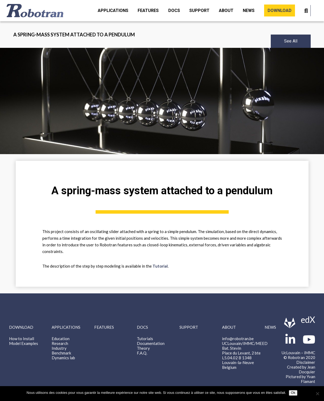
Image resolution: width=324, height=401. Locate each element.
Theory (143, 348)
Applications (113, 10)
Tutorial (160, 266)
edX (308, 319)
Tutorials (145, 338)
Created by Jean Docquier (301, 369)
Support (199, 10)
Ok (293, 393)
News (249, 10)
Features (148, 10)
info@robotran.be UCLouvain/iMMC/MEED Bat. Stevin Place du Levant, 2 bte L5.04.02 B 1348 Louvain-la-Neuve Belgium (245, 353)
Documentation (151, 343)
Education (60, 338)
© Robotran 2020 (299, 357)
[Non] (317, 393)
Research (60, 343)
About (226, 10)
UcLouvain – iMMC (298, 352)
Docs (174, 10)
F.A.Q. (142, 353)
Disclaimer (305, 362)
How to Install (21, 338)
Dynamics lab (63, 357)
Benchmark (61, 353)
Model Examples (23, 343)
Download (280, 10)
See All (290, 41)
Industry (59, 348)
